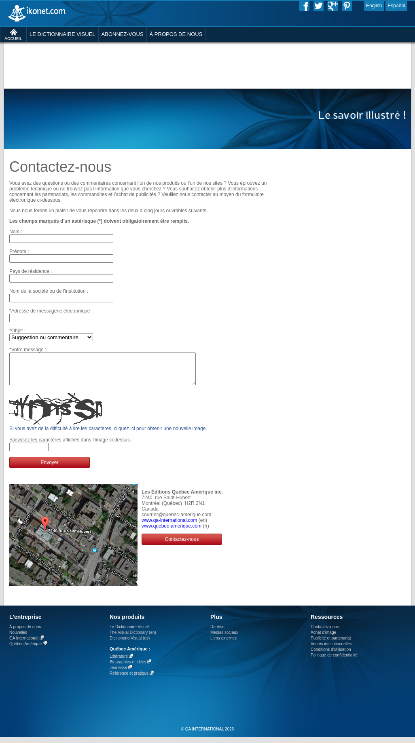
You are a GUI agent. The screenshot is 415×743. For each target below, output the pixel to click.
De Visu (217, 633)
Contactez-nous (182, 545)
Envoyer (49, 468)
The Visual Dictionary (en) (133, 638)
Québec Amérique (25, 650)
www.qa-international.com (169, 526)
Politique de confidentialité (334, 661)
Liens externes (223, 644)
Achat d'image (323, 638)
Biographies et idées (128, 668)
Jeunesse (118, 673)
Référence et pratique (129, 679)
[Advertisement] (199, 103)
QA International (23, 644)
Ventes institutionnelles (331, 650)
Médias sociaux (224, 638)
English (374, 5)
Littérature (119, 662)
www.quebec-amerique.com (171, 532)
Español (396, 5)
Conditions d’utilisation (331, 655)
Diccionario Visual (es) (130, 644)
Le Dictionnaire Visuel (129, 633)
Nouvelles (18, 638)
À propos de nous (25, 633)
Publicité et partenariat (331, 644)
